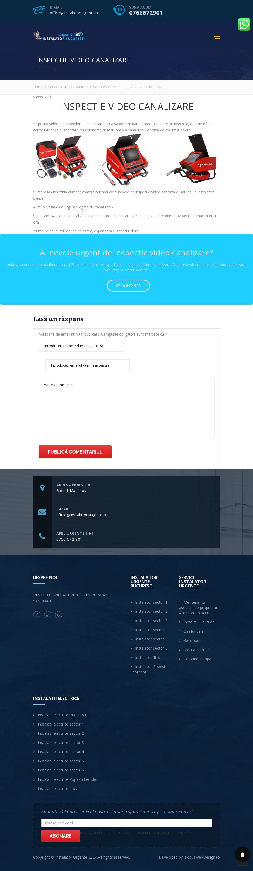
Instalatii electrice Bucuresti (62, 714)
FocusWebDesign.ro (202, 857)
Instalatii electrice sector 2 (61, 733)
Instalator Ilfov (148, 657)
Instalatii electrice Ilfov (57, 788)
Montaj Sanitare (198, 649)
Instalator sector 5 (151, 639)
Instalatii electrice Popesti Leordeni (68, 779)
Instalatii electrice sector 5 (61, 760)
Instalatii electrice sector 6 (61, 770)
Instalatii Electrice (199, 621)
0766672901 (146, 12)
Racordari (192, 640)
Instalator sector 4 (151, 629)
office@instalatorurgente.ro (74, 12)
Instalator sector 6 (151, 648)
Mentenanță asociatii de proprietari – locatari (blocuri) (198, 607)
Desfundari (193, 631)
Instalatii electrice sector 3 (61, 742)
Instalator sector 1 (151, 602)
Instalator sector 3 (151, 620)
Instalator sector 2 (151, 611)
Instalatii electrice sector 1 (61, 724)
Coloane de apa (197, 658)
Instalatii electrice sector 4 (61, 751)
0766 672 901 (128, 285)
